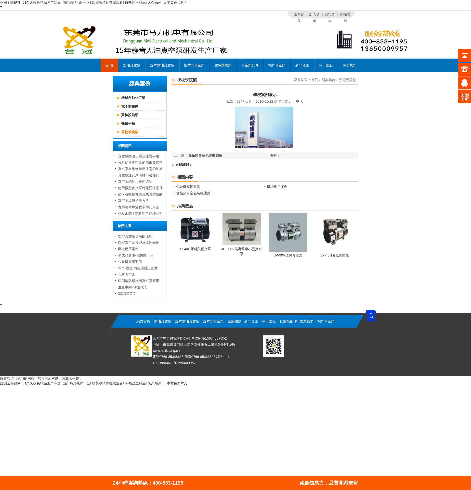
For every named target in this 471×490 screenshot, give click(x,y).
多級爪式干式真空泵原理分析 (140, 213)
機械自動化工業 (133, 98)
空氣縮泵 (234, 321)
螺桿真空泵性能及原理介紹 (138, 243)
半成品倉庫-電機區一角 (136, 255)
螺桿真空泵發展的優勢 (135, 236)
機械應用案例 (128, 249)
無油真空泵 (131, 67)
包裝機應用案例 (130, 262)
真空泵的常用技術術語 (135, 182)
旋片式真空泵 (194, 65)
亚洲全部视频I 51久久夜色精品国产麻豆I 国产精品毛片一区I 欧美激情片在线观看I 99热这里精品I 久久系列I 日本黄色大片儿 (93, 2)
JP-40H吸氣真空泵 (335, 255)
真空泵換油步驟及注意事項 (138, 156)
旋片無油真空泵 (162, 65)
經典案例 (328, 80)
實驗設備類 (129, 115)
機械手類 (128, 123)
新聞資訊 (302, 67)
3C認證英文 (127, 293)
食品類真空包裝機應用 (205, 155)
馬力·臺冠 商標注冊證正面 (138, 268)
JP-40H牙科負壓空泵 (195, 249)
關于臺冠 (326, 65)
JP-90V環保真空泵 (288, 255)
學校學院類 (129, 132)
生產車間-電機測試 (132, 287)
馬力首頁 (143, 321)
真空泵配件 (249, 67)
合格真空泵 (126, 274)
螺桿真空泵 (277, 65)
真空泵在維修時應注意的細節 (140, 169)
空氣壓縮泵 (223, 65)
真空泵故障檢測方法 (133, 201)
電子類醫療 (129, 106)
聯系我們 (349, 65)
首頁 (314, 80)
